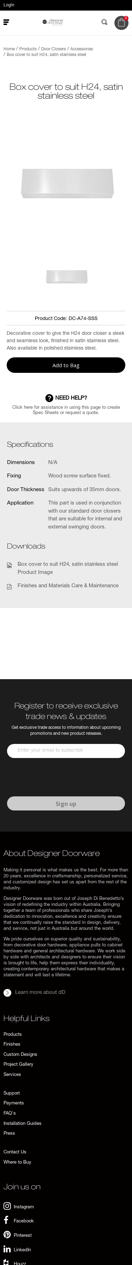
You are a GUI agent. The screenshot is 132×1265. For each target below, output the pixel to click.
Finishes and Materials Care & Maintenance (68, 586)
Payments (14, 1103)
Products (13, 1035)
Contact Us (15, 1152)
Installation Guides (23, 1124)
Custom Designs (20, 1055)
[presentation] (60, 777)
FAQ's (10, 1113)
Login (9, 5)
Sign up (66, 804)
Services (12, 1075)
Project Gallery (18, 1065)
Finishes (12, 1044)
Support (12, 1093)
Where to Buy (17, 1162)
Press (9, 1134)
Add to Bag (66, 365)
